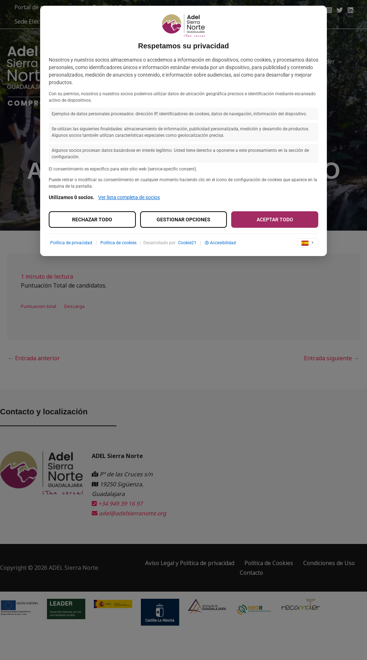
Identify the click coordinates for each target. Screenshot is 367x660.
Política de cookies (118, 242)
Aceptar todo (275, 219)
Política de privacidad (71, 242)
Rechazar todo (92, 219)
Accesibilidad (220, 242)
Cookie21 (187, 242)
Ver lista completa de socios (129, 197)
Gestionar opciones (183, 219)
